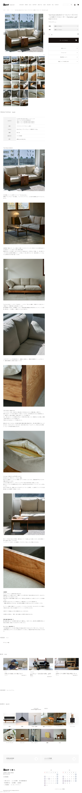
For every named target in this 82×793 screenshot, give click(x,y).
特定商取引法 (7, 782)
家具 (8, 10)
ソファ (12, 10)
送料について (63, 48)
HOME (4, 10)
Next (43, 33)
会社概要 (14, 782)
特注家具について (63, 57)
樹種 (50, 26)
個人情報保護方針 (23, 780)
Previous (5, 33)
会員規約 (19, 782)
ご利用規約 (6, 784)
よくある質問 (14, 780)
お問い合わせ (7, 780)
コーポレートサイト (15, 784)
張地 (50, 29)
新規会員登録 (22, 758)
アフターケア (63, 52)
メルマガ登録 (60, 758)
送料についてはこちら (21, 139)
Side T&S (10, 539)
